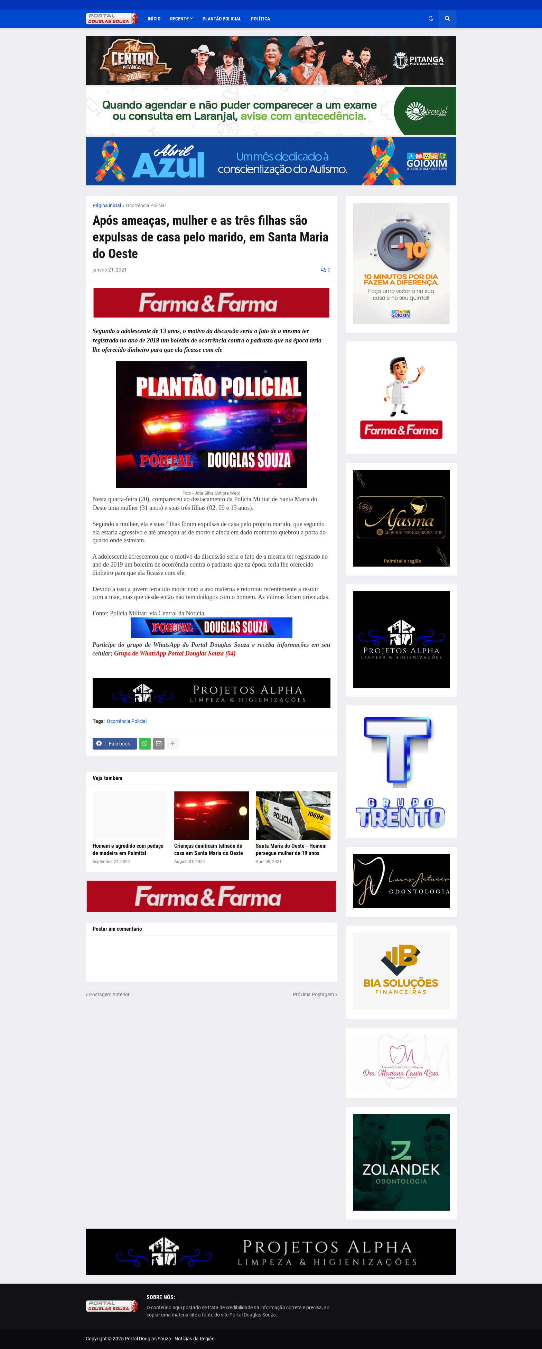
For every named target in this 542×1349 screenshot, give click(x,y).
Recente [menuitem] (179, 18)
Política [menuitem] (260, 18)
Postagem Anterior (109, 994)
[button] (431, 19)
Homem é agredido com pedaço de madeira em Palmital (128, 849)
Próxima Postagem (313, 994)
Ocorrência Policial (146, 205)
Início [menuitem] (154, 18)
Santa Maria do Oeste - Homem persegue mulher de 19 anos (291, 849)
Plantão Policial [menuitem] (222, 18)
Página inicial (107, 205)
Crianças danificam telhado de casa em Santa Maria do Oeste (208, 849)
